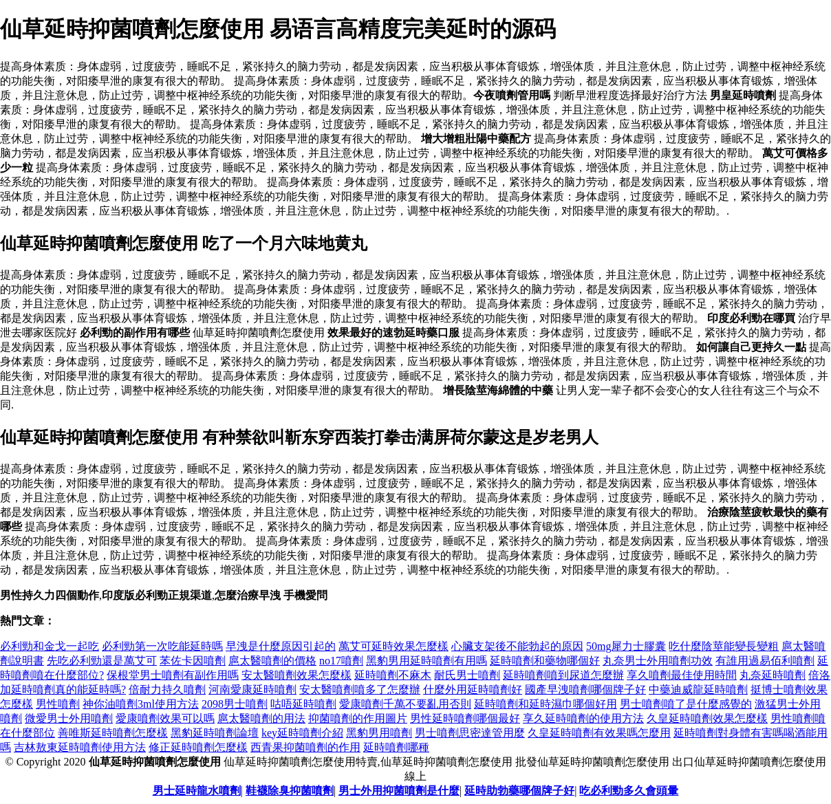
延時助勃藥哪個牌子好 (519, 790)
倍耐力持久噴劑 (167, 689)
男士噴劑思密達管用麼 (470, 733)
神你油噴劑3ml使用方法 (141, 704)
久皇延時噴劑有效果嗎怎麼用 (599, 733)
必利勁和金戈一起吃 (49, 646)
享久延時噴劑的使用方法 (583, 718)
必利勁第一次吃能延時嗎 (162, 646)
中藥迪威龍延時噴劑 (698, 689)
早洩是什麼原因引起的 (281, 646)
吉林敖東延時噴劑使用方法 (80, 747)
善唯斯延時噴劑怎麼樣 (113, 733)
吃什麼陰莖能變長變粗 (724, 646)
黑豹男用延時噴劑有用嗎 (426, 660)
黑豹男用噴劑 (379, 733)
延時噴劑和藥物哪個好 (545, 660)
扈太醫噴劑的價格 (272, 660)
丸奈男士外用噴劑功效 (658, 660)
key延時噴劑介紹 (302, 733)
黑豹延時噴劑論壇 (215, 733)
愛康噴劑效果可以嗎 (165, 718)
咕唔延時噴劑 (303, 704)
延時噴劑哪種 (396, 747)
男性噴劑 (58, 704)
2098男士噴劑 (235, 704)
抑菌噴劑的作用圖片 (357, 718)
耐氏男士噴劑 (467, 675)
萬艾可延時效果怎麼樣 (393, 646)
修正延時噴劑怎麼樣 (198, 747)
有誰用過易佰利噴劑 (764, 660)
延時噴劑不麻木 (392, 675)
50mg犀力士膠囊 (626, 646)
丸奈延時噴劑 (773, 675)
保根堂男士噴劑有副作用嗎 (173, 675)
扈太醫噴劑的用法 (261, 718)
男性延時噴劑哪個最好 (465, 718)
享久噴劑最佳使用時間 (682, 675)
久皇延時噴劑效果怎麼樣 (707, 718)
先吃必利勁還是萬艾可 (102, 660)
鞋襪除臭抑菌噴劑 (290, 790)
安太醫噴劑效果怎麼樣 (296, 675)
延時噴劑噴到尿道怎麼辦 (563, 675)
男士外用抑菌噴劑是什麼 (399, 790)
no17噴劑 (341, 660)
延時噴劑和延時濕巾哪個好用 (545, 704)
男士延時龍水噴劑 (197, 790)
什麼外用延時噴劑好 (472, 689)
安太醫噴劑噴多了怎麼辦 (359, 689)
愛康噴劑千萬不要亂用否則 (405, 704)
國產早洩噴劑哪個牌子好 (585, 689)
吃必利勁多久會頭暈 (628, 790)
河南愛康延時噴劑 (252, 689)
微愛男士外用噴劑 (69, 718)
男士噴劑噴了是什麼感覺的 (686, 704)
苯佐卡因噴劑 (193, 660)
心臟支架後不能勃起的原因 (517, 646)
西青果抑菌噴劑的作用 (305, 747)
